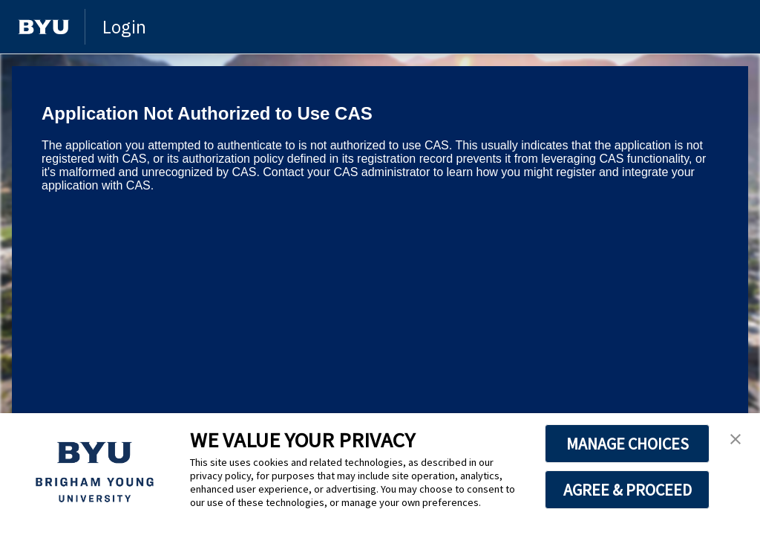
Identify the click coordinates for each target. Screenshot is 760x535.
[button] (735, 440)
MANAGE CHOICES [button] (627, 443)
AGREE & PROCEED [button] (627, 489)
